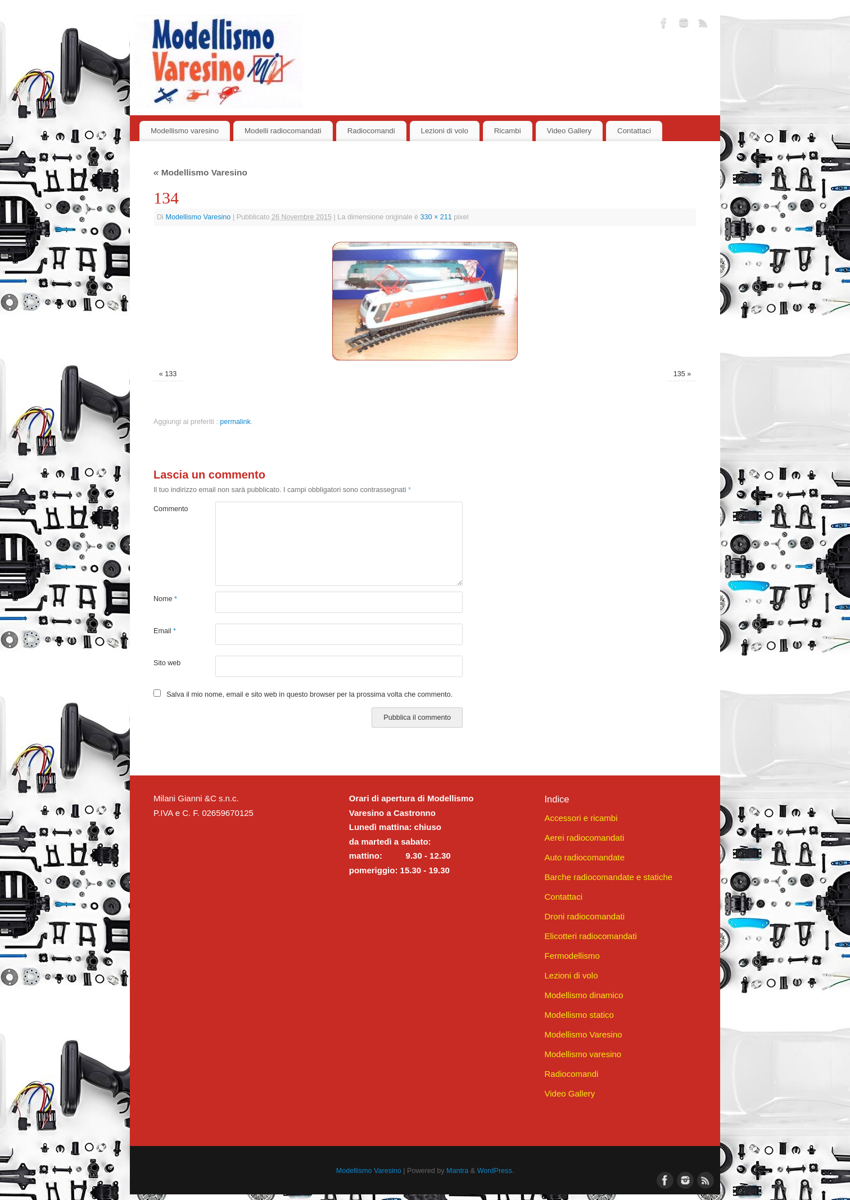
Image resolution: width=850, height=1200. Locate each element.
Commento (168, 509)
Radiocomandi (371, 131)
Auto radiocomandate (584, 857)
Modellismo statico (578, 1014)
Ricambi (507, 131)
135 (679, 374)
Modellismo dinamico (583, 995)
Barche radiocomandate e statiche (608, 877)
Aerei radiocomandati (584, 837)
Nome (165, 599)
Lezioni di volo (444, 131)
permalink (235, 422)
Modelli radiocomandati (283, 131)
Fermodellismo (571, 955)
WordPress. (495, 1171)
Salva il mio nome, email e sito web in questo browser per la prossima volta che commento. (309, 694)
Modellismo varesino (185, 131)
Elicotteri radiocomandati (590, 936)
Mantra (457, 1171)
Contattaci (634, 131)
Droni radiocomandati (584, 916)
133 (171, 374)
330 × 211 (435, 217)
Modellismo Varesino (200, 172)
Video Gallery (569, 131)
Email (164, 631)
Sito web (166, 663)
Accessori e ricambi (580, 818)
